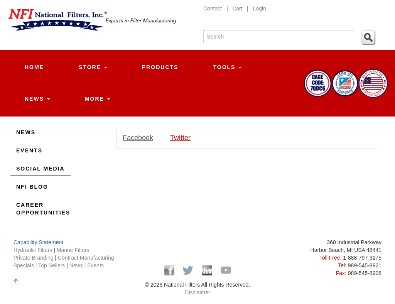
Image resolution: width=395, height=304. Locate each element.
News (25, 132)
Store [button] (93, 67)
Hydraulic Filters (33, 250)
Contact (212, 8)
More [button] (97, 99)
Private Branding (34, 258)
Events (29, 150)
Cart (237, 8)
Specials (24, 265)
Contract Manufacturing (86, 258)
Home (34, 67)
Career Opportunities (43, 209)
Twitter (180, 138)
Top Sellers (51, 265)
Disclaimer (197, 292)
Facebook (138, 138)
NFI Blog (32, 187)
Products (160, 67)
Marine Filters (73, 250)
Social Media (40, 169)
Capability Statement (38, 242)
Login (259, 8)
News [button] (37, 99)
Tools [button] (227, 67)
